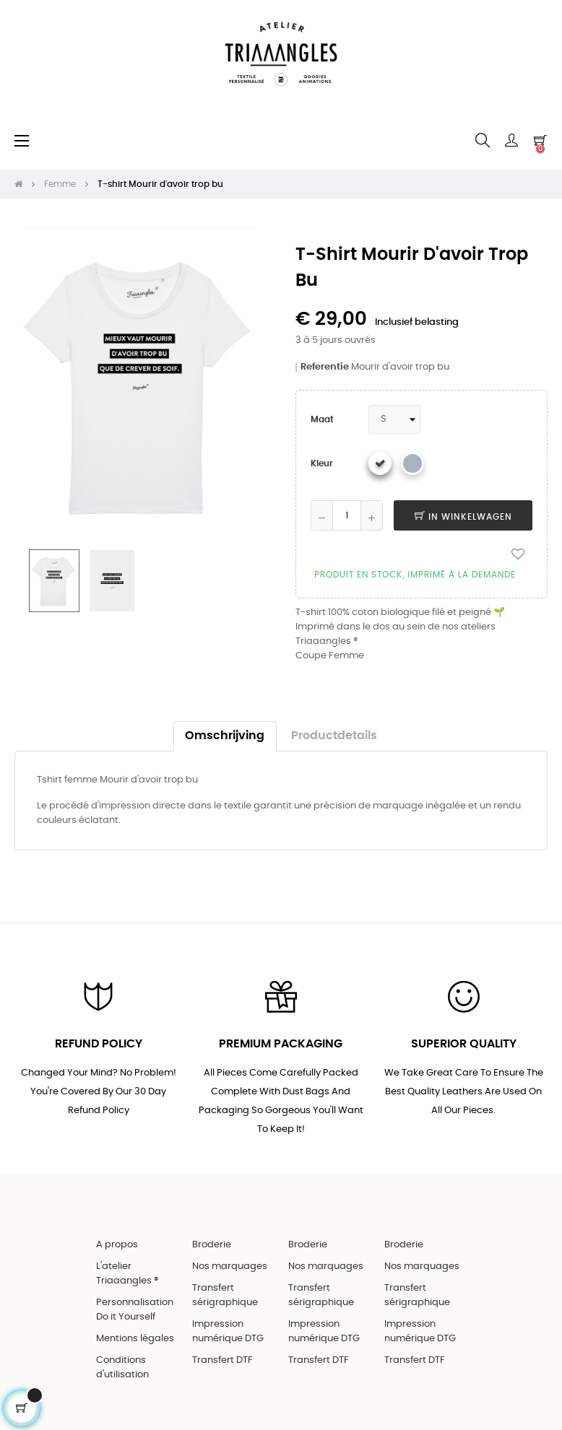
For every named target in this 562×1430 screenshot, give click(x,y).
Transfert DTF (222, 1360)
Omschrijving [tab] (224, 736)
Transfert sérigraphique (225, 1295)
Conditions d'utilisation (122, 1367)
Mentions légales (135, 1338)
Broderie (211, 1245)
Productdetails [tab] (334, 736)
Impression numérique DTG (228, 1331)
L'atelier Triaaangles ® (127, 1274)
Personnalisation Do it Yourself (134, 1310)
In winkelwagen (463, 517)
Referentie (325, 367)
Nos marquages (229, 1266)
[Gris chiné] (412, 463)
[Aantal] (346, 515)
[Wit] (380, 463)
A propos (117, 1245)
